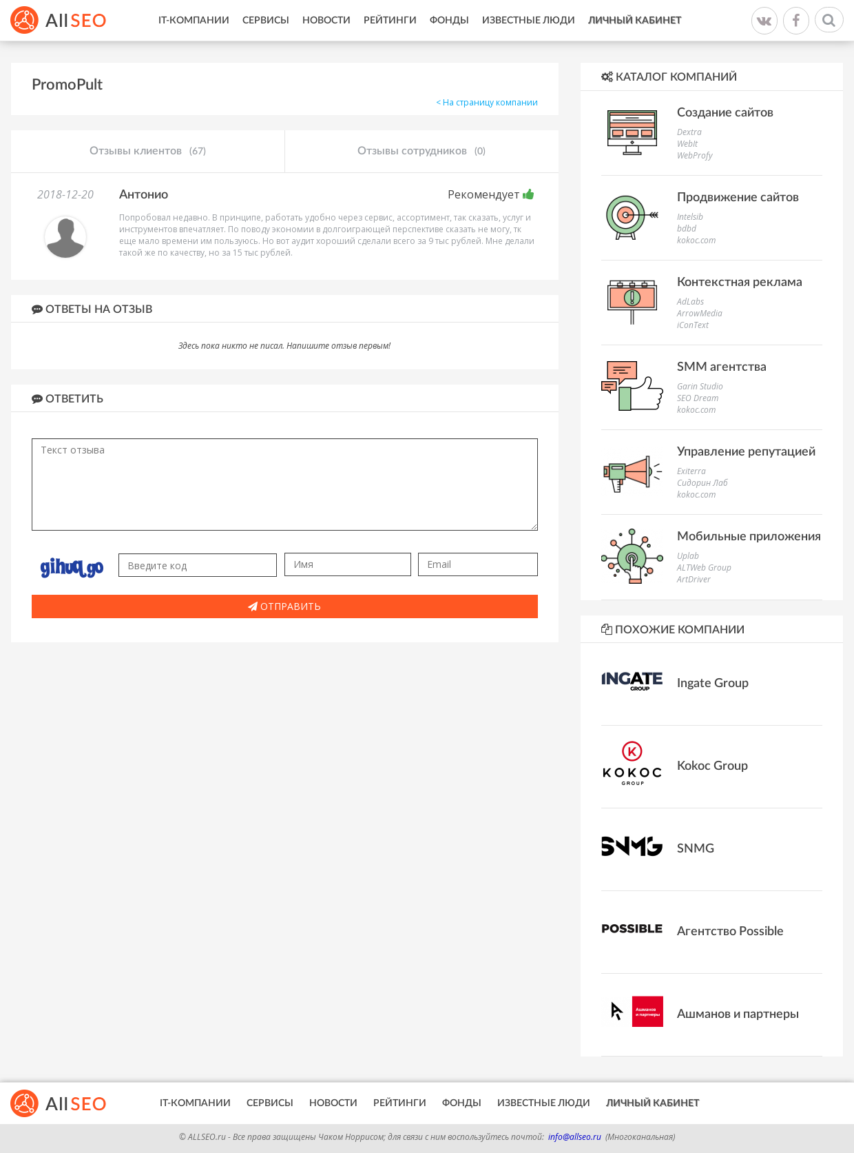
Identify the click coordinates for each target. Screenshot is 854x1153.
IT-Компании (193, 20)
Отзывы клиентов (148, 151)
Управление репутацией (746, 452)
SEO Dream (697, 398)
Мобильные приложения (749, 537)
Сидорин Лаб (702, 483)
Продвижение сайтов (738, 198)
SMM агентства (722, 367)
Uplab (688, 556)
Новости (326, 20)
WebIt (687, 144)
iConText (693, 325)
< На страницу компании (487, 102)
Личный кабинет (634, 20)
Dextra (689, 132)
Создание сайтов (725, 113)
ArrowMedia (699, 313)
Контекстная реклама (739, 282)
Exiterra (691, 471)
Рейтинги (390, 20)
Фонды (449, 20)
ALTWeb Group (704, 567)
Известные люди (528, 20)
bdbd (686, 228)
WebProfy (695, 155)
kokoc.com (696, 240)
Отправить (284, 606)
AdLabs (690, 301)
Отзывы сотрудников (421, 151)
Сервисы (265, 20)
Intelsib (690, 217)
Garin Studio (700, 386)
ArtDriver (694, 579)
